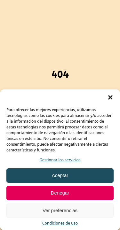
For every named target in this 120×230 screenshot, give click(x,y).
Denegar (60, 192)
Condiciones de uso (60, 223)
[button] (110, 97)
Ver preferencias (60, 210)
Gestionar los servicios (59, 160)
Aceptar (60, 175)
